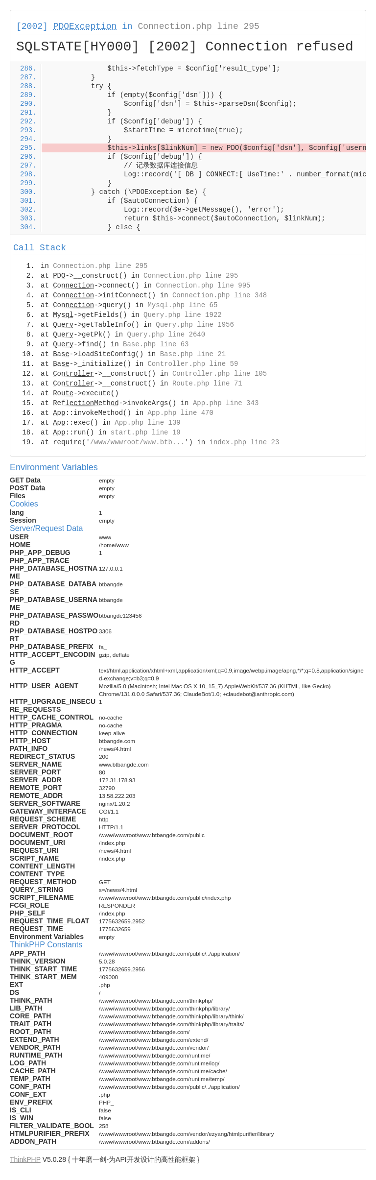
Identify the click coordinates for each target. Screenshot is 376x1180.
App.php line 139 (147, 423)
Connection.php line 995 (203, 285)
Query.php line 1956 (195, 325)
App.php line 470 (180, 413)
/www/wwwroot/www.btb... (137, 442)
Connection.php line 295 (198, 26)
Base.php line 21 (193, 354)
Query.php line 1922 (182, 315)
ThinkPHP (25, 1159)
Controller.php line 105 (219, 374)
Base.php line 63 (155, 344)
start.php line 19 (146, 432)
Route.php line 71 (207, 383)
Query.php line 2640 (166, 334)
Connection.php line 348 (219, 295)
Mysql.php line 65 (182, 305)
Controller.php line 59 (192, 364)
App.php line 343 (225, 403)
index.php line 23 (244, 442)
